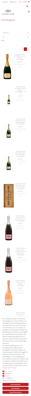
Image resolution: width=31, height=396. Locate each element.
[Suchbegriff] (13, 6)
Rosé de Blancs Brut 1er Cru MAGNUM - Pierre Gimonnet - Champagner (20, 251)
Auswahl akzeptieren (15, 392)
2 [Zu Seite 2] (25, 49)
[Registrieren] (13, 2)
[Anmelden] (5, 2)
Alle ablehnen (15, 388)
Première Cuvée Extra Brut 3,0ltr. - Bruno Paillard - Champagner (20, 153)
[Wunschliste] (19, 2)
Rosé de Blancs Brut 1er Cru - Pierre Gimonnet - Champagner (20, 218)
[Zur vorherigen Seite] (22, 49)
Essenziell (9, 371)
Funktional (9, 378)
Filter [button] (3, 40)
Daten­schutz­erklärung (9, 368)
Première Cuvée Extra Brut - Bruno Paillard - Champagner (19, 57)
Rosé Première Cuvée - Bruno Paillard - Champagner (20, 283)
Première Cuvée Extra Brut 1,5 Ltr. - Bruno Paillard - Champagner (20, 121)
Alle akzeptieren (15, 384)
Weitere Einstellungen (9, 380)
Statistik (8, 374)
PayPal (8, 376)
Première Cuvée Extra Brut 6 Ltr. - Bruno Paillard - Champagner (20, 186)
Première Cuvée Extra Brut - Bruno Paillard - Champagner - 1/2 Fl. (20, 90)
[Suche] (26, 6)
